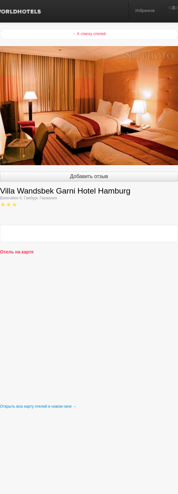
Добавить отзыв (89, 176)
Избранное (145, 10)
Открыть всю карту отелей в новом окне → (38, 406)
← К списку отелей (89, 34)
